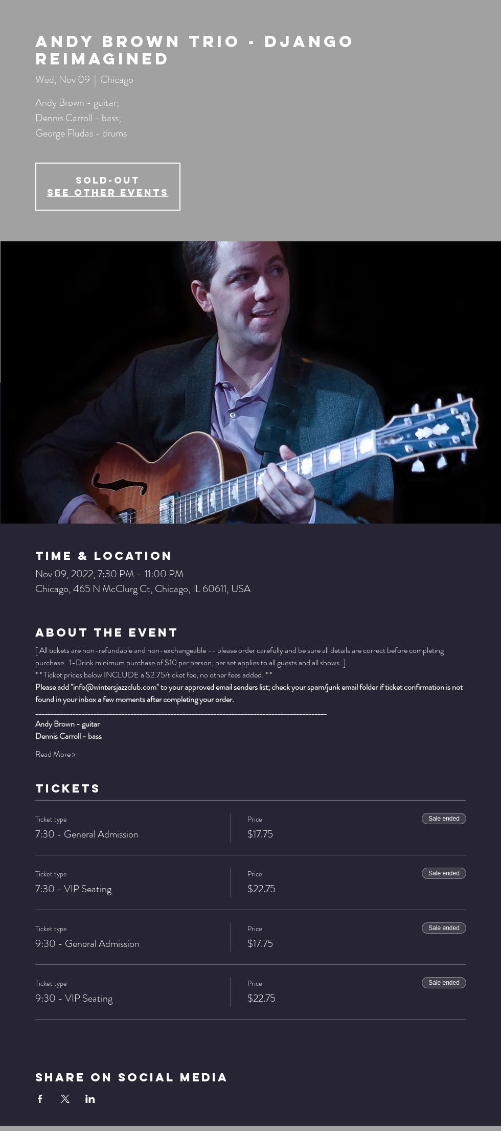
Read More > (55, 754)
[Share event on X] (65, 1099)
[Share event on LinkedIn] (90, 1099)
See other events (108, 192)
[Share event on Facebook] (40, 1099)
